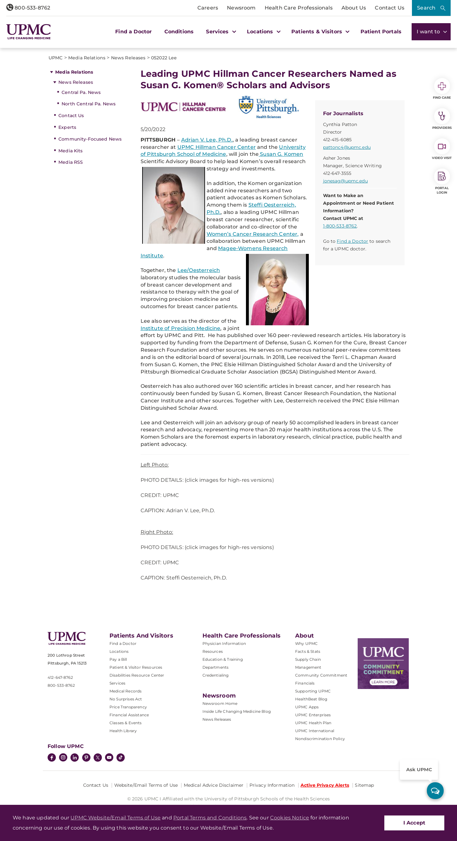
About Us (353, 8)
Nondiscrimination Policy (320, 738)
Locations (119, 651)
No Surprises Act (125, 699)
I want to (431, 32)
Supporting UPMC (313, 691)
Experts (67, 127)
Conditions (179, 32)
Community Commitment (321, 675)
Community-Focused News (90, 139)
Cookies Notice (289, 818)
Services (117, 683)
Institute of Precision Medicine (181, 328)
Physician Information (224, 643)
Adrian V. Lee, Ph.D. (207, 140)
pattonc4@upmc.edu (347, 147)
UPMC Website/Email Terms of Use (115, 818)
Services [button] (220, 32)
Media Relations (74, 72)
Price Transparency (128, 707)
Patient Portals (381, 32)
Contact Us (389, 8)
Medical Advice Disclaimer (214, 785)
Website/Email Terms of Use (146, 785)
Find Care (442, 89)
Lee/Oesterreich (198, 270)
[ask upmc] (435, 790)
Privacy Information (272, 785)
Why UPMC (306, 643)
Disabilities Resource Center (136, 675)
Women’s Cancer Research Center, (253, 234)
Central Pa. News (81, 92)
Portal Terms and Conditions (210, 818)
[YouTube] (109, 758)
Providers (442, 119)
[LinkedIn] (74, 758)
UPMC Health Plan (313, 722)
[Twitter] (98, 757)
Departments (215, 667)
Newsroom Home (220, 703)
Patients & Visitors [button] (319, 32)
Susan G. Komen (281, 154)
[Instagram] (63, 758)
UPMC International (314, 730)
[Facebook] (52, 758)
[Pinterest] (86, 758)
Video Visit (442, 149)
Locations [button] (263, 32)
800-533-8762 (28, 8)
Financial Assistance (129, 714)
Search (426, 8)
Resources (212, 651)
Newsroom (241, 8)
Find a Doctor (133, 32)
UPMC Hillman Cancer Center (216, 147)
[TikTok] (120, 757)
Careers (207, 8)
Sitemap (364, 785)
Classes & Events (125, 722)
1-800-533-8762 (340, 226)
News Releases (75, 82)
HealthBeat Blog (311, 699)
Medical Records (125, 691)
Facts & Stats (307, 651)
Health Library (123, 730)
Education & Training (222, 659)
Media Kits (70, 151)
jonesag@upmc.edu (345, 181)
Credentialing (215, 675)
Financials (305, 683)
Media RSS (70, 162)
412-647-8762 (60, 677)
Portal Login (442, 182)
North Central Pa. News (89, 104)
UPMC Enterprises (313, 714)
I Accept (414, 823)
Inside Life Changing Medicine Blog (236, 711)
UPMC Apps (307, 707)
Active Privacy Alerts (325, 785)
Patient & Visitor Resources (135, 667)
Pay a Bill (118, 659)
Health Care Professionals (299, 8)
